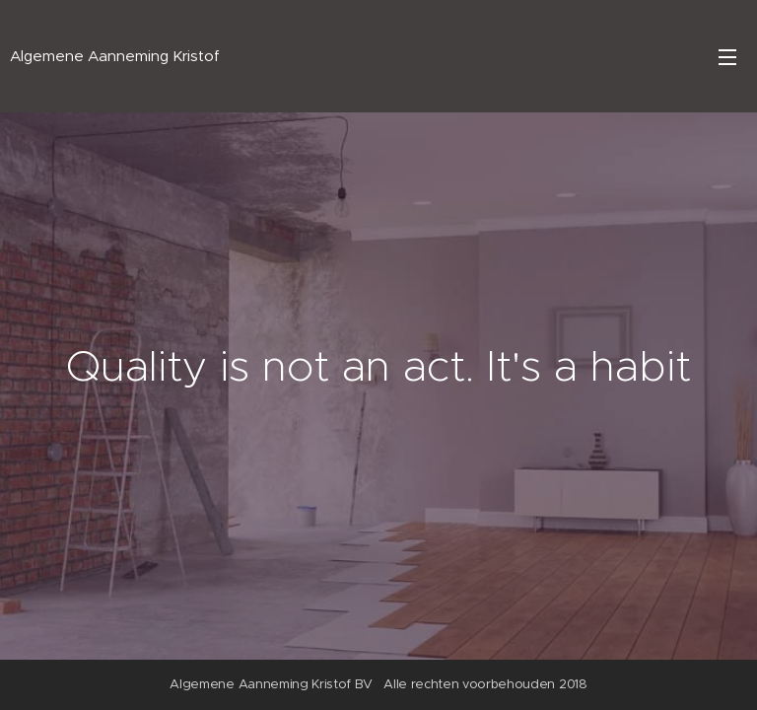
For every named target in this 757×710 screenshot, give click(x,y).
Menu (727, 57)
